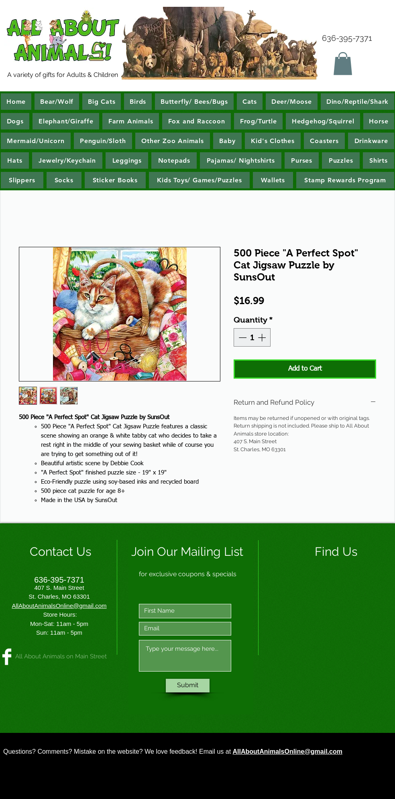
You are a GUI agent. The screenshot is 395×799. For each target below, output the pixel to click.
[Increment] (262, 337)
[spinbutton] (252, 337)
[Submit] (188, 685)
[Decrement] (241, 337)
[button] (342, 63)
